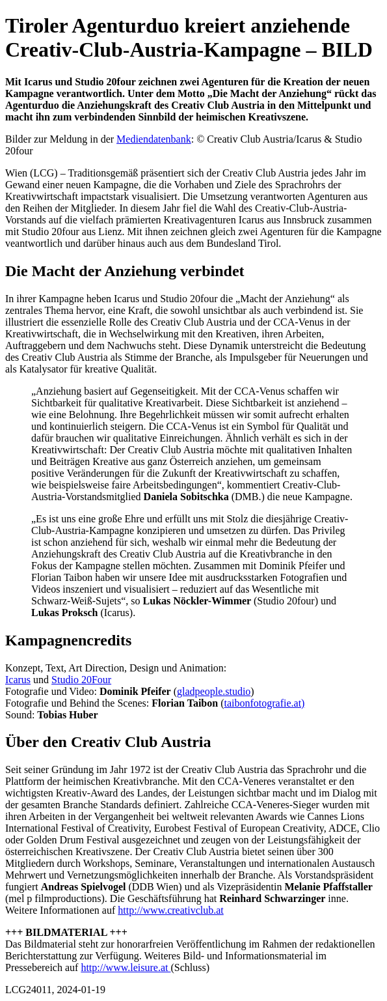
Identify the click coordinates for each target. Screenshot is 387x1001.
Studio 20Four (81, 679)
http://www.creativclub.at (170, 910)
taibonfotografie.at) (264, 703)
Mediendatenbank (153, 139)
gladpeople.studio (213, 691)
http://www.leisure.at (125, 967)
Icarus (18, 679)
